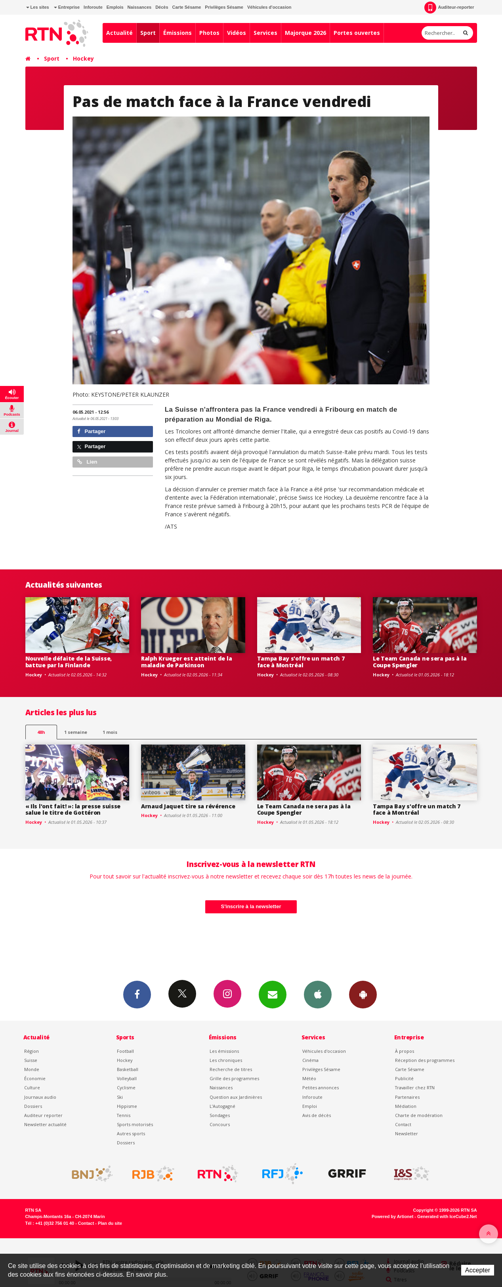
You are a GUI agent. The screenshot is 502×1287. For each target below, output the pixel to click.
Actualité (119, 32)
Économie (35, 1078)
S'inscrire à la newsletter (251, 906)
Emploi (309, 1106)
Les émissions (224, 1051)
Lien (87, 462)
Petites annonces (320, 1087)
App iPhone (318, 994)
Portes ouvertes (357, 32)
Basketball (127, 1069)
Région (31, 1051)
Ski (120, 1097)
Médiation (405, 1106)
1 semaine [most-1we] (75, 732)
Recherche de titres (231, 1069)
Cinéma (310, 1060)
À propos (404, 1051)
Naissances (140, 7)
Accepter (477, 1270)
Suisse (30, 1060)
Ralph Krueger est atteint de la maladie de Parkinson (186, 662)
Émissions (177, 32)
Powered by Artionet (392, 1216)
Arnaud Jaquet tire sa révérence (188, 806)
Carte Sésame (186, 7)
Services (265, 32)
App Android (363, 994)
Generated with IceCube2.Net (447, 1216)
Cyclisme (126, 1087)
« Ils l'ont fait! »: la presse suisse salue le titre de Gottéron (73, 809)
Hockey (83, 58)
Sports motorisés (135, 1124)
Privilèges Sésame (224, 7)
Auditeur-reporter (449, 7)
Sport (148, 32)
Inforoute (93, 7)
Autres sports (131, 1133)
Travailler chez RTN (415, 1087)
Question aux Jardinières (236, 1097)
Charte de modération (419, 1115)
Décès (161, 7)
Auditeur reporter (43, 1115)
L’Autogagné (222, 1106)
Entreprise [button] (67, 7)
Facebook (137, 994)
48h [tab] (41, 732)
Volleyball (127, 1078)
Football (125, 1051)
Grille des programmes (234, 1078)
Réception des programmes (424, 1060)
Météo (309, 1078)
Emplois (115, 7)
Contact (403, 1124)
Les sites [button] (37, 7)
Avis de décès (316, 1115)
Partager (91, 431)
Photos (209, 32)
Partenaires (407, 1097)
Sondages (220, 1115)
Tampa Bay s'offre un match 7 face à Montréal (301, 662)
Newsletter (406, 1133)
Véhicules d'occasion (269, 7)
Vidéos (236, 32)
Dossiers (33, 1106)
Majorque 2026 (305, 32)
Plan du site (110, 1223)
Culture (32, 1087)
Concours (220, 1124)
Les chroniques (226, 1060)
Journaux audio (40, 1097)
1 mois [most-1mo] (110, 732)
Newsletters (272, 994)
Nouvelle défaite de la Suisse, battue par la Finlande (68, 662)
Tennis (123, 1115)
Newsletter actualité (45, 1124)
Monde (31, 1069)
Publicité (404, 1078)
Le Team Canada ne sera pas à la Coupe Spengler (419, 662)
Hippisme (127, 1106)
